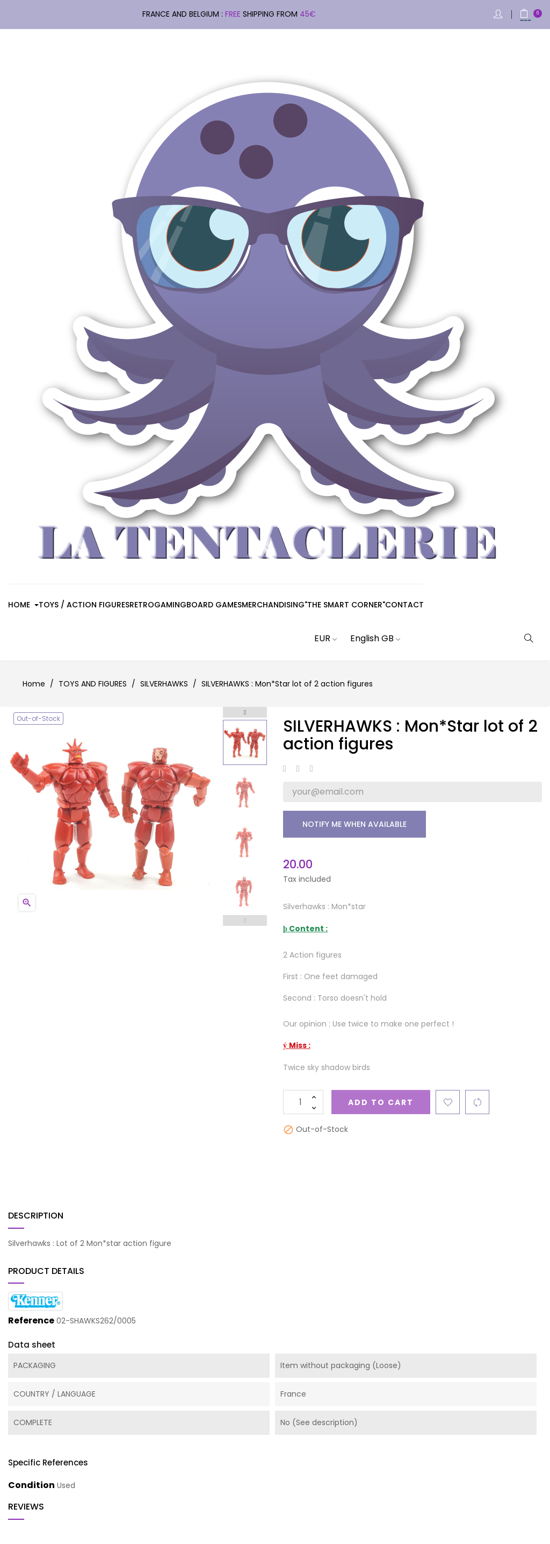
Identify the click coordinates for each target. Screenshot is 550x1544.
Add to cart (381, 1102)
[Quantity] (303, 1102)
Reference (31, 1321)
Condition (31, 1485)
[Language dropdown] (368, 639)
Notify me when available (354, 824)
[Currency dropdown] (319, 639)
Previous (245, 920)
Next (245, 712)
